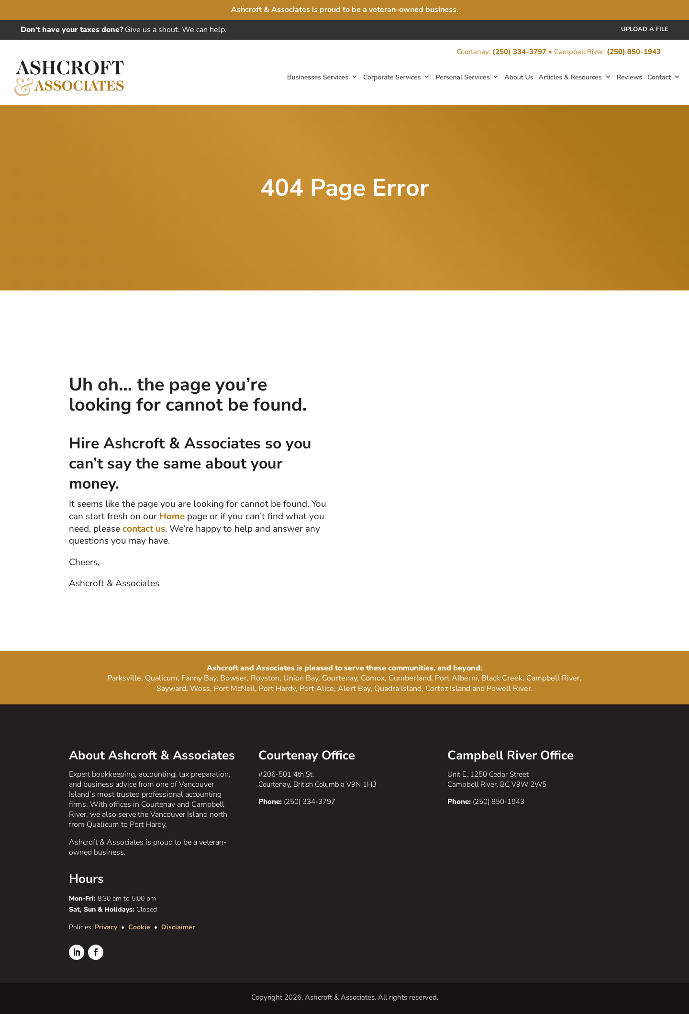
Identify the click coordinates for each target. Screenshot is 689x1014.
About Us (518, 77)
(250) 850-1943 (634, 51)
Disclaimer (178, 927)
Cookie (139, 927)
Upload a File (644, 29)
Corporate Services (392, 77)
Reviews (629, 77)
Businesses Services (317, 77)
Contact (659, 77)
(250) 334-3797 (519, 51)
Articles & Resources (570, 77)
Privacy (106, 927)
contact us (143, 529)
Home (173, 516)
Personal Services (462, 77)
